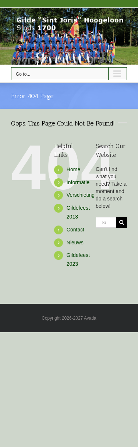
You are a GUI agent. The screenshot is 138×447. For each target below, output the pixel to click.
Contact (75, 230)
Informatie (78, 182)
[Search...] (106, 222)
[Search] (121, 222)
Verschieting (81, 195)
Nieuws (75, 242)
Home (73, 169)
